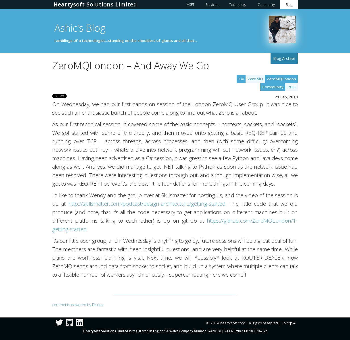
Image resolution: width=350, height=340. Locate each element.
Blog (289, 4)
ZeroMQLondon (281, 78)
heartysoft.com (232, 322)
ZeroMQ (255, 78)
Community (266, 4)
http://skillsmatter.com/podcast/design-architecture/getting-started (147, 203)
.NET (291, 86)
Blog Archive (284, 58)
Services (211, 4)
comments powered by (77, 304)
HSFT (190, 4)
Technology (237, 4)
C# (241, 78)
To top (289, 322)
